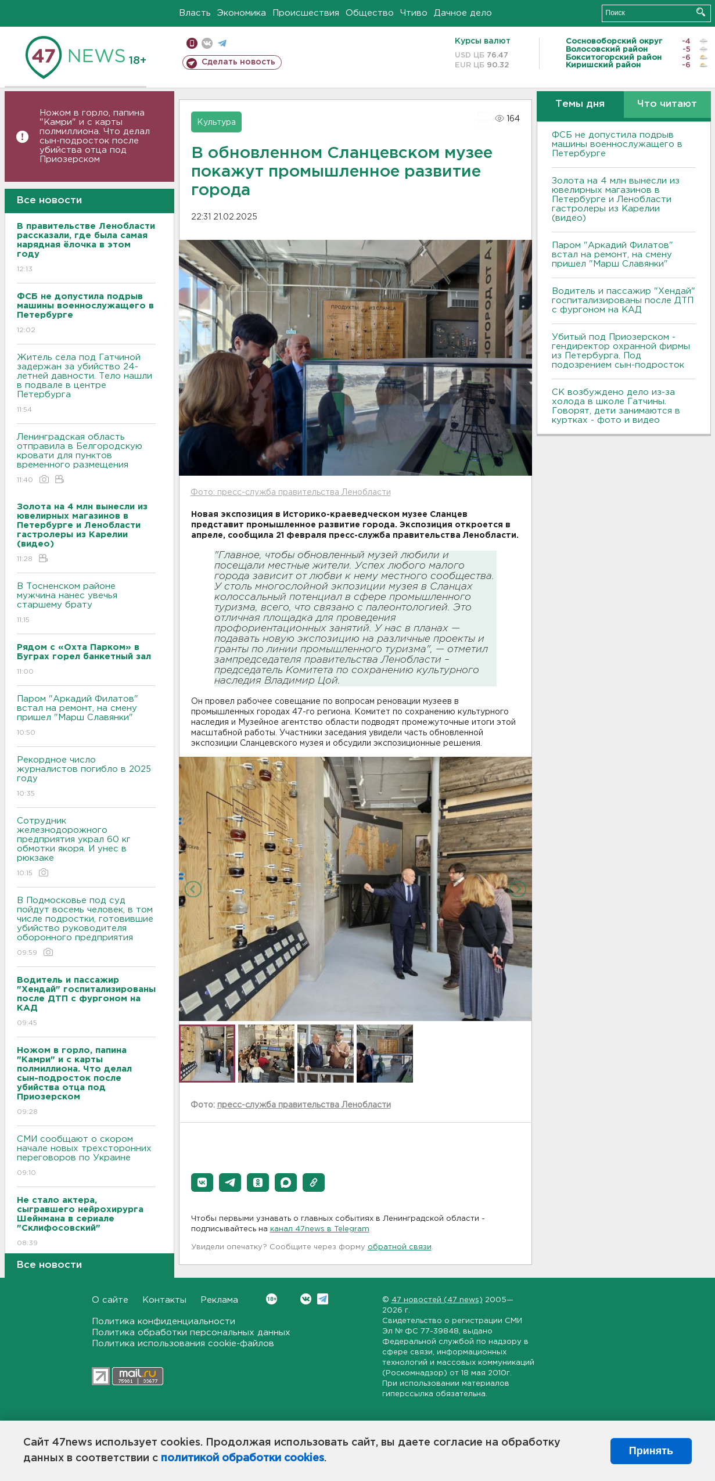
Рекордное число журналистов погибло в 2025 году (86, 777)
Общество (370, 13)
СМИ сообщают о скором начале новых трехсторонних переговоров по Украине (86, 1156)
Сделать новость (238, 62)
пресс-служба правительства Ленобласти (304, 1105)
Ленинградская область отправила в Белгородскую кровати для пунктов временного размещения (86, 459)
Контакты (164, 1300)
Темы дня (580, 104)
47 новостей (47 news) (437, 1300)
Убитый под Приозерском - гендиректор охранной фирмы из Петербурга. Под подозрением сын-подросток (621, 351)
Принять (651, 1451)
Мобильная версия (191, 43)
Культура (216, 122)
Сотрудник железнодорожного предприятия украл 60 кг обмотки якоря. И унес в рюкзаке (86, 847)
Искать (700, 12)
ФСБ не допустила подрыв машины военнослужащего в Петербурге (617, 144)
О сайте (110, 1300)
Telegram (322, 1298)
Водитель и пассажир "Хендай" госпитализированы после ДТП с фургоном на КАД (623, 300)
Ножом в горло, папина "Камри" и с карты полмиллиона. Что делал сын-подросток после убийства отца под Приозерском (94, 136)
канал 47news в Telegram (319, 1229)
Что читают (667, 104)
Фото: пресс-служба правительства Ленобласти (291, 492)
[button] (202, 1182)
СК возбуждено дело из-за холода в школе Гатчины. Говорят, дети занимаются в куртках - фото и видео (616, 406)
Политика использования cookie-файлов (183, 1343)
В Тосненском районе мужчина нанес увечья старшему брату (86, 604)
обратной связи (400, 1247)
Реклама (219, 1300)
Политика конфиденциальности (163, 1321)
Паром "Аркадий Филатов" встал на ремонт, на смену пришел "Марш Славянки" (86, 716)
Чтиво (413, 13)
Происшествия (305, 13)
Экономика (241, 13)
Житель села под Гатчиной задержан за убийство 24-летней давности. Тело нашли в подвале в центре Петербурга (86, 384)
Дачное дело (463, 13)
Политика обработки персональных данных (191, 1332)
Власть (195, 13)
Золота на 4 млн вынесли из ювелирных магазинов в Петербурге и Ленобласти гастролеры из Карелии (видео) (616, 199)
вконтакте (207, 43)
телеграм (222, 43)
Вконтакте (271, 1298)
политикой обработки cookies (242, 1458)
